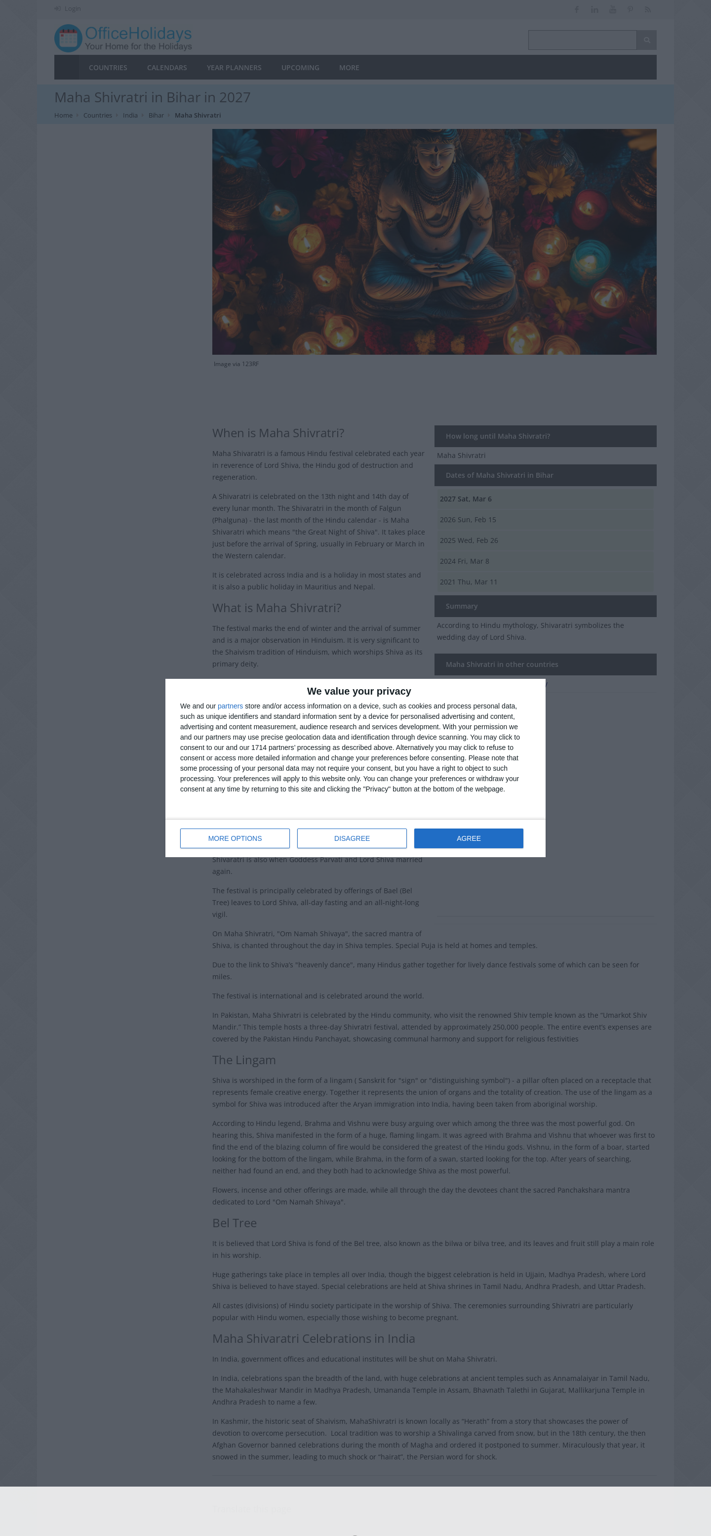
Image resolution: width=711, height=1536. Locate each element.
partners (230, 706)
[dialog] (355, 768)
